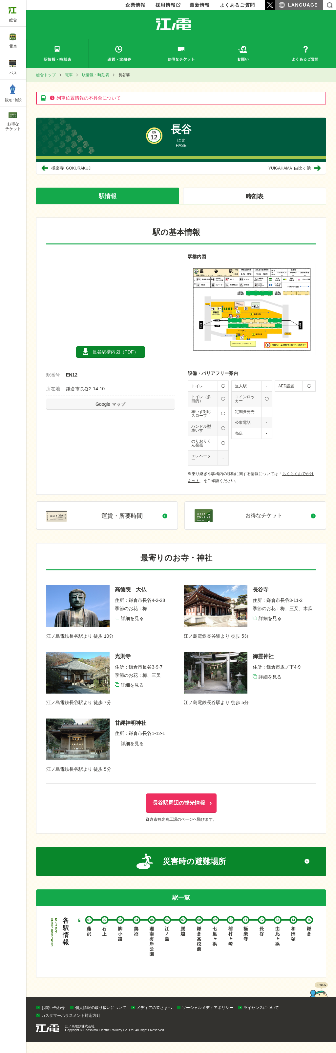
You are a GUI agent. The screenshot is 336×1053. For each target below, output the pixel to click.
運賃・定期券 (119, 53)
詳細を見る (132, 625)
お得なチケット (181, 53)
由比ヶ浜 (289, 168)
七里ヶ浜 (214, 949)
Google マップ (110, 404)
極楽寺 (72, 168)
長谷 (261, 949)
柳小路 (120, 949)
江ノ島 (167, 949)
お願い (243, 53)
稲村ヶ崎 (230, 949)
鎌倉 (308, 949)
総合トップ (46, 75)
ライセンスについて (261, 1018)
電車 (69, 75)
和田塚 (292, 949)
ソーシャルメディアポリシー (207, 1018)
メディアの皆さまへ (154, 1018)
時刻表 (254, 196)
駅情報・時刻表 (57, 53)
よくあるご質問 (237, 5)
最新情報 (200, 5)
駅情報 (107, 196)
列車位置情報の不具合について (88, 98)
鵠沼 (135, 949)
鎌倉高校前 (198, 949)
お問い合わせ (53, 1018)
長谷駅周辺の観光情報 (179, 809)
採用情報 (166, 5)
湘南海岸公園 (151, 949)
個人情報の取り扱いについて (100, 1018)
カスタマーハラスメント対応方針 (70, 1026)
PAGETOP (318, 1006)
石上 (104, 949)
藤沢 (88, 949)
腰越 (182, 949)
